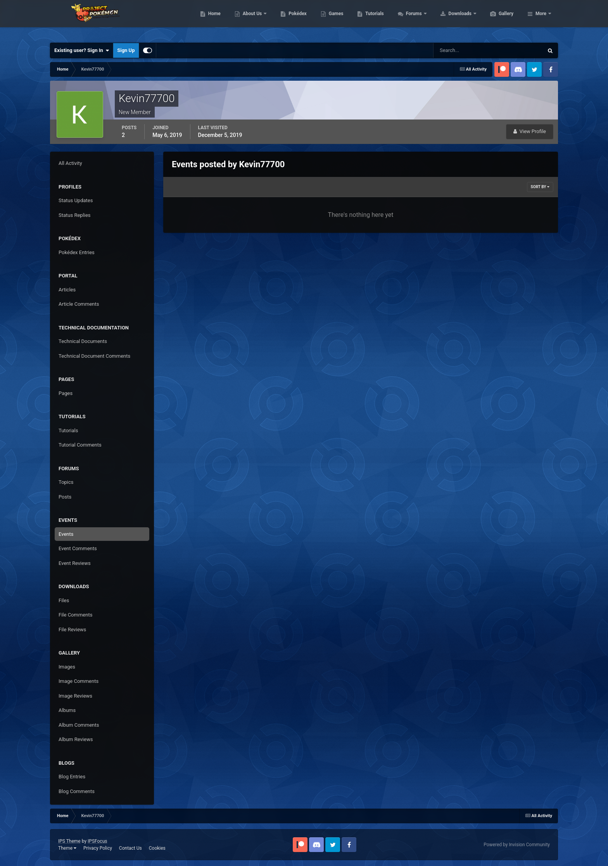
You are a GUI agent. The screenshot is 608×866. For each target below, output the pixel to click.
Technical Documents (83, 341)
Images (67, 667)
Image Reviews (75, 696)
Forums (451, 19)
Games (373, 19)
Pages (66, 393)
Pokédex (334, 19)
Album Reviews (76, 739)
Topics (66, 482)
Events (66, 534)
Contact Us (130, 848)
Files (64, 600)
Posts (65, 497)
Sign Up (126, 50)
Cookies (157, 848)
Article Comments (79, 304)
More (541, 19)
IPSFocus (97, 841)
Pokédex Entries (77, 252)
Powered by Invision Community (517, 844)
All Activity (70, 163)
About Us (289, 19)
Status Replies (75, 215)
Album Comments (79, 725)
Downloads (497, 19)
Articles (67, 290)
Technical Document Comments (94, 356)
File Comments (75, 615)
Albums (67, 710)
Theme (67, 848)
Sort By (540, 187)
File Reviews (72, 629)
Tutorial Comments (80, 445)
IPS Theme (69, 841)
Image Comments (78, 681)
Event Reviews (75, 563)
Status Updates (76, 200)
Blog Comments (77, 791)
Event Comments (78, 548)
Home (251, 19)
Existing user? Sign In (81, 50)
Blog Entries (72, 776)
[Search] (465, 50)
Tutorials (411, 19)
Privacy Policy (97, 848)
